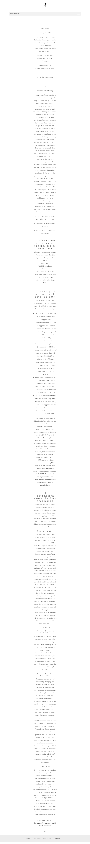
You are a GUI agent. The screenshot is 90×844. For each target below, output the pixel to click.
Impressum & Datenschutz (42, 838)
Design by (58, 838)
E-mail (27, 838)
